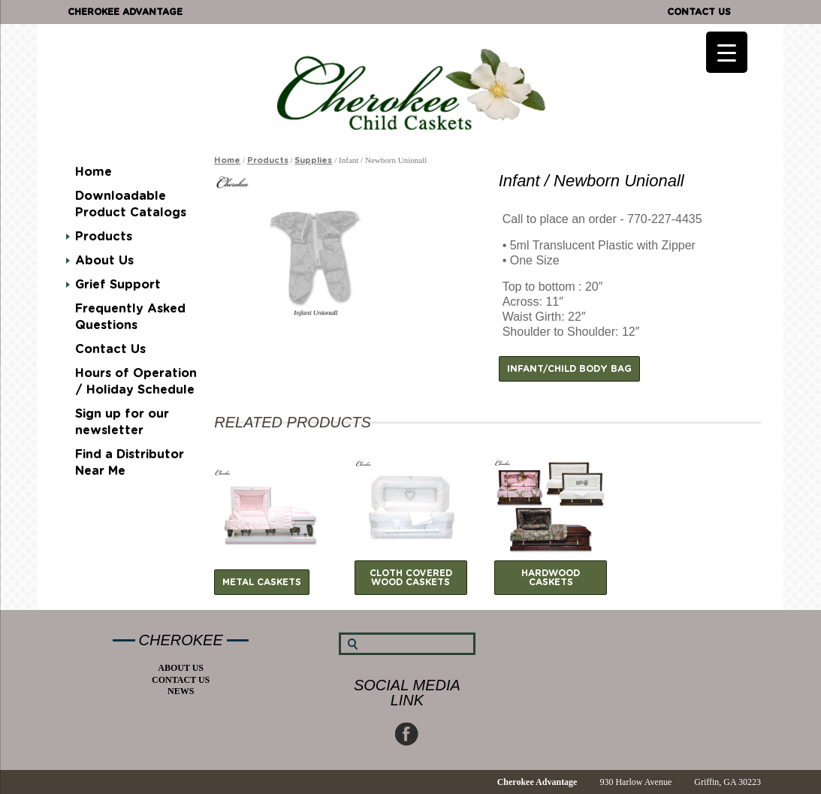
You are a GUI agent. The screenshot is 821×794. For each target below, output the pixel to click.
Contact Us (699, 12)
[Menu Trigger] (726, 52)
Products (103, 237)
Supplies (313, 160)
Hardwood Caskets (550, 578)
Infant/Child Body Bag (569, 368)
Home (93, 172)
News (181, 691)
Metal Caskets (261, 582)
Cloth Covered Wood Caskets (411, 578)
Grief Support (118, 285)
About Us (104, 261)
